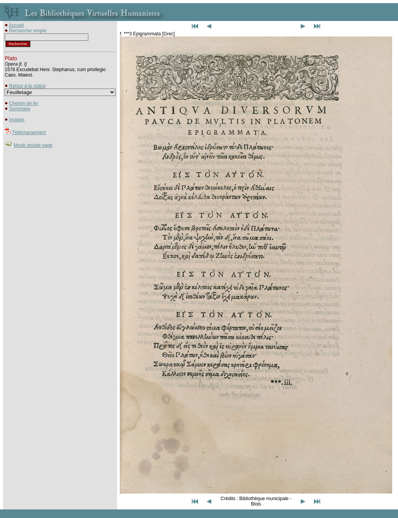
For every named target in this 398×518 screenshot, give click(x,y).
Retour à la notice (27, 86)
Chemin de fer (23, 103)
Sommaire (19, 109)
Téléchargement (29, 132)
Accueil (16, 25)
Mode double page (33, 145)
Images (16, 119)
